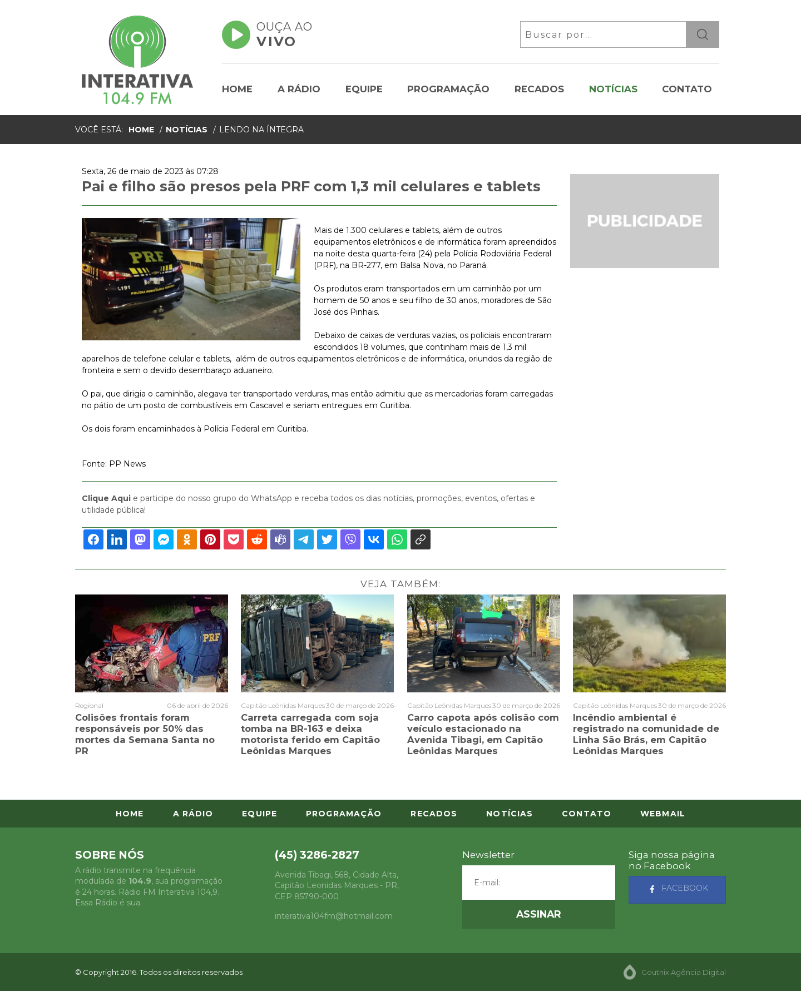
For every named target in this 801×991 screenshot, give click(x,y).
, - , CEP (337, 885)
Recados (539, 89)
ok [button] (702, 34)
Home (237, 89)
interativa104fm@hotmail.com (334, 916)
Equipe (364, 89)
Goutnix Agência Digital (683, 972)
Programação (448, 89)
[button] (538, 914)
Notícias (613, 89)
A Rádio (299, 89)
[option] (191, 279)
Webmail (662, 814)
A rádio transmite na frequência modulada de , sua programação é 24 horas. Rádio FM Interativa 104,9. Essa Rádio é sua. (148, 886)
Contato (687, 89)
